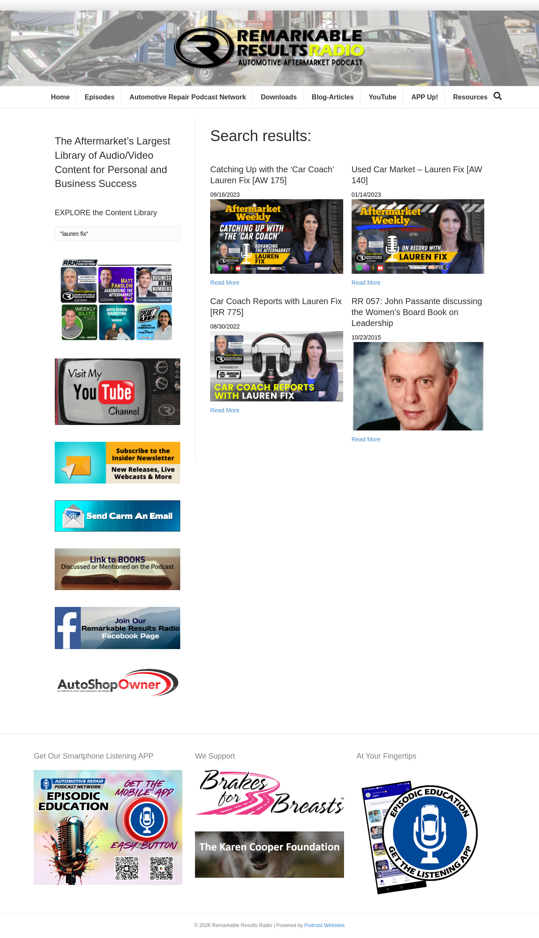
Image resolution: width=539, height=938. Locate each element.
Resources (470, 97)
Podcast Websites (324, 925)
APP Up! (424, 97)
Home (60, 97)
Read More (224, 282)
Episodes (100, 97)
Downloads (279, 97)
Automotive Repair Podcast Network (188, 97)
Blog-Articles (333, 97)
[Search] (497, 96)
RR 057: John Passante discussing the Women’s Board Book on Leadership (417, 312)
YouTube (382, 97)
